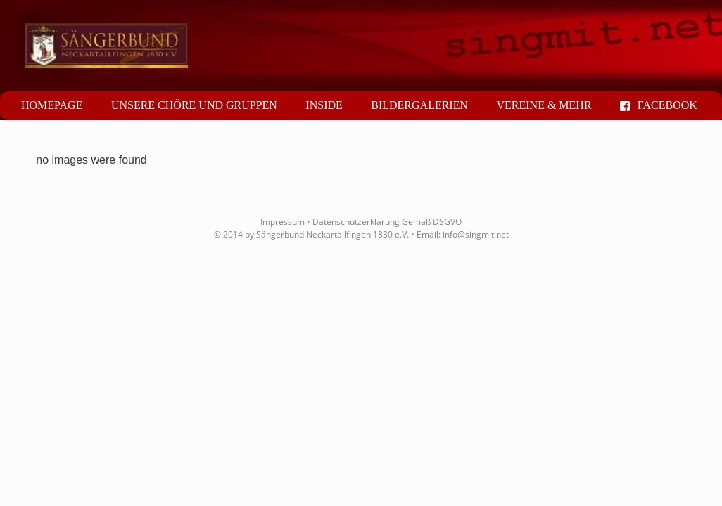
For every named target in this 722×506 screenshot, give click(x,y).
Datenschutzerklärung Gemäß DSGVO (387, 222)
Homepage (51, 105)
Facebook (658, 105)
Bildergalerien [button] (419, 105)
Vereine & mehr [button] (543, 105)
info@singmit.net (476, 234)
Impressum (282, 222)
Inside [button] (323, 105)
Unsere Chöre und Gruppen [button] (194, 105)
